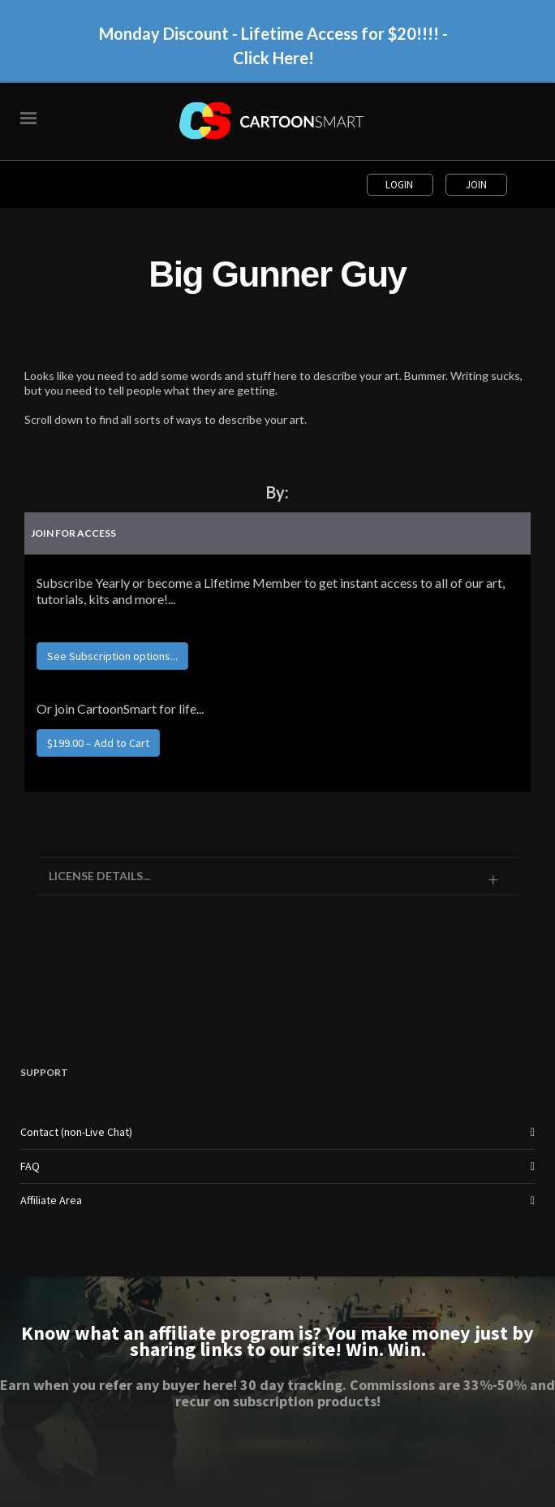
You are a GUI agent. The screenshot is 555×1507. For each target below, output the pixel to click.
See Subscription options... (112, 656)
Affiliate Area (51, 1200)
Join (476, 185)
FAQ (30, 1166)
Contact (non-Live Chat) (76, 1132)
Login (400, 185)
